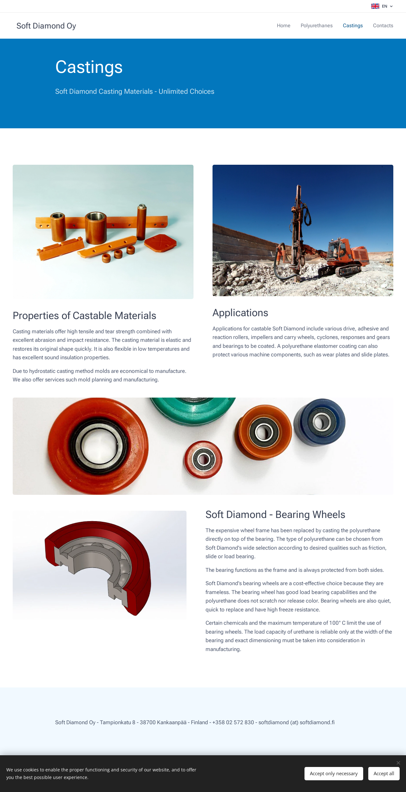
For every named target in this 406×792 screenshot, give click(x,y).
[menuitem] (289, 26)
